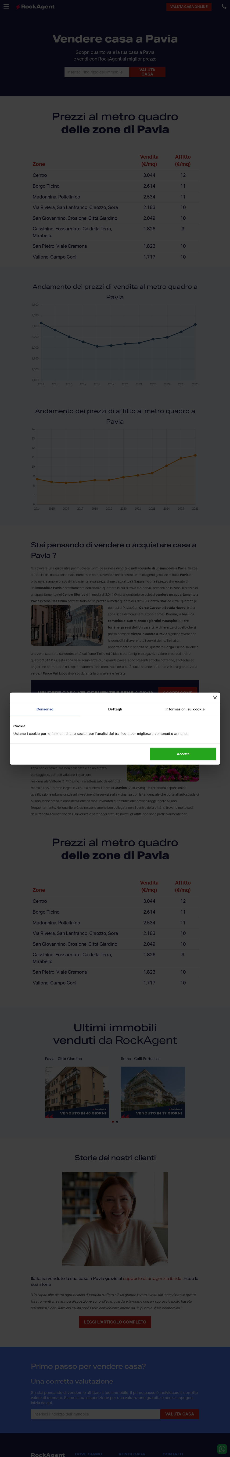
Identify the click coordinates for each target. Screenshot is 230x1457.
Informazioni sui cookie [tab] (185, 709)
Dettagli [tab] (115, 709)
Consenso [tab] (45, 709)
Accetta (183, 754)
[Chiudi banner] (215, 697)
